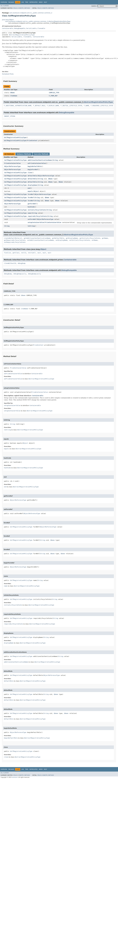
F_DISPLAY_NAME (53, 105)
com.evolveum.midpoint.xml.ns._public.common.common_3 (30, 13)
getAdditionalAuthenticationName (37, 238)
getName (105, 238)
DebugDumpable (19, 28)
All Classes (5, 5)
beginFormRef (33, 169)
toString (31, 226)
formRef (31, 194)
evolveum (15, 777)
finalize (7, 253)
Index (41, 2)
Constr (20, 8)
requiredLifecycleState (37, 216)
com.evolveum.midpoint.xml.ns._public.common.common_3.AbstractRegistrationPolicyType (37, 21)
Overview (4, 2)
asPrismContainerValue (37, 163)
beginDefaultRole (34, 166)
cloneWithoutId (10, 263)
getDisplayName (72, 238)
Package (11, 2)
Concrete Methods (41, 154)
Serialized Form (8, 74)
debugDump (21, 263)
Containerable (7, 28)
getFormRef (32, 204)
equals (30, 191)
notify (23, 253)
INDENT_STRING (9, 116)
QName (12, 92)
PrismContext (32, 140)
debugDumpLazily (19, 274)
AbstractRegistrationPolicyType (22, 35)
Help (45, 2)
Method (27, 8)
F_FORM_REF (53, 96)
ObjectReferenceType (12, 166)
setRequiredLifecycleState (14, 242)
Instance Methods (24, 154)
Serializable (31, 28)
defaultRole (32, 176)
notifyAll (32, 253)
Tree (26, 2)
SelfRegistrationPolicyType (15, 137)
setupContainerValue (36, 222)
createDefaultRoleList (13, 238)
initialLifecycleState (37, 210)
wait (39, 253)
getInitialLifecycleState (90, 238)
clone (30, 172)
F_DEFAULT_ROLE (39, 105)
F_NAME (86, 105)
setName (95, 240)
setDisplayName (62, 240)
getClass (16, 253)
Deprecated (33, 2)
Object (36, 191)
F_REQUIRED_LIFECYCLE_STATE (102, 105)
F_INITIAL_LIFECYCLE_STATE (71, 105)
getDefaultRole (58, 238)
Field (15, 8)
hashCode (31, 207)
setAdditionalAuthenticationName (40, 240)
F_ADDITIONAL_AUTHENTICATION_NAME (17, 105)
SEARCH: (94, 6)
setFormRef (32, 219)
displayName (32, 185)
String (55, 160)
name (29, 213)
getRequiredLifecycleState (14, 240)
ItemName (13, 96)
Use (22, 2)
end (29, 188)
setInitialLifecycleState (79, 240)
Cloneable (41, 28)
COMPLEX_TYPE (54, 92)
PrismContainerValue (12, 163)
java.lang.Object (8, 19)
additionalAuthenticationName (40, 160)
